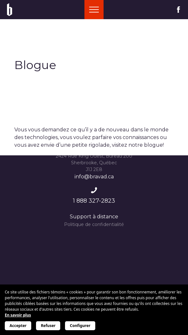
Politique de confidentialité (94, 224)
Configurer (80, 325)
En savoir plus (18, 315)
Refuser (48, 325)
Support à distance (94, 217)
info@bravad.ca (94, 177)
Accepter (18, 325)
